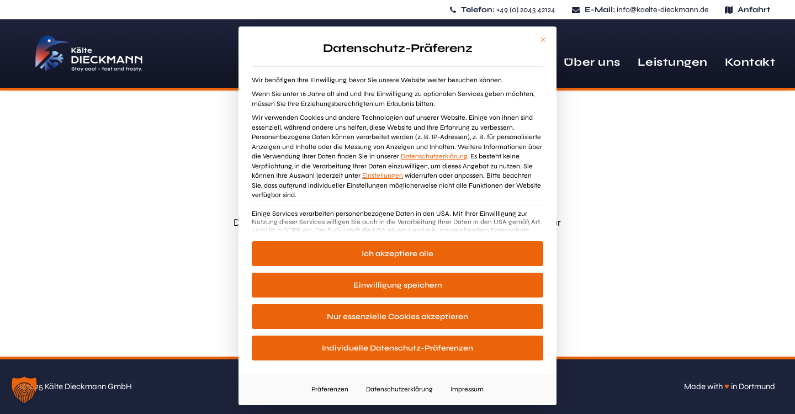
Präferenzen (329, 389)
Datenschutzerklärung (434, 156)
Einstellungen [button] (382, 175)
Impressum (467, 389)
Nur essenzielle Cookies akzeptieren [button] (397, 316)
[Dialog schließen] (543, 40)
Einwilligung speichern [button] (397, 285)
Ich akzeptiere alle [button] (397, 253)
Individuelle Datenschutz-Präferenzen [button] (397, 348)
